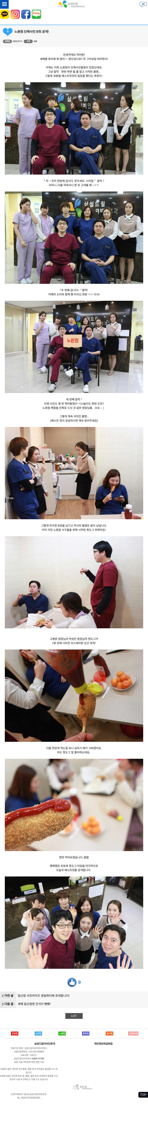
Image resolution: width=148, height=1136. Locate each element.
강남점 (15, 1033)
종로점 (86, 1033)
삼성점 (38, 1033)
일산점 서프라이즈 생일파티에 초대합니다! (43, 995)
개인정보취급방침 (103, 1043)
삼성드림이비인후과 (44, 1043)
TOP (143, 1095)
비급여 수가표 (38, 1058)
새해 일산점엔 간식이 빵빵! (34, 1004)
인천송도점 (133, 1033)
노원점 (62, 1033)
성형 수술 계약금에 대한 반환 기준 (29, 1062)
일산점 (109, 1033)
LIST (74, 1016)
